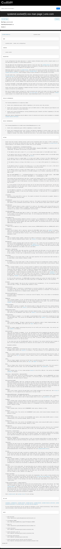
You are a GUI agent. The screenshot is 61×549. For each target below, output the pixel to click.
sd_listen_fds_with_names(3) (43, 476)
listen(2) (34, 239)
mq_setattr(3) (46, 396)
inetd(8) (57, 92)
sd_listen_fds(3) (33, 92)
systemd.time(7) (11, 486)
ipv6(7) (50, 230)
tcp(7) (32, 323)
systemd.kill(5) (33, 71)
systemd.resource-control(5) (11, 72)
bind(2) (32, 370)
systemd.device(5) (35, 245)
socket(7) (35, 244)
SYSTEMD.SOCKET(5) (6, 34)
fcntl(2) (56, 390)
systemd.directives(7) (10, 504)
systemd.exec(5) (53, 143)
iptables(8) (45, 366)
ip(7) (17, 355)
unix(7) (32, 155)
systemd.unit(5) (46, 64)
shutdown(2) (52, 273)
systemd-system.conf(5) (43, 448)
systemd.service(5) (9, 76)
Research (57, 19)
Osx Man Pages (5, 19)
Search (58, 8)
